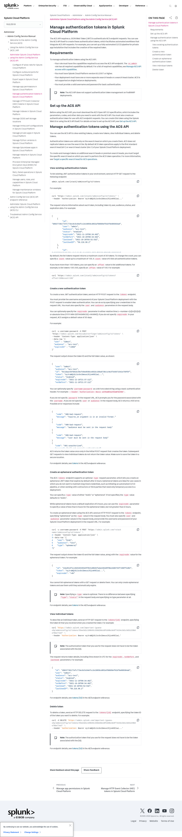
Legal (133, 821)
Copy (139, 182)
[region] (36, 829)
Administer (77, 16)
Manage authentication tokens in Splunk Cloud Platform (163, 24)
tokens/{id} (77, 698)
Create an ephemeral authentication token (162, 60)
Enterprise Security (49, 6)
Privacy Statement (11, 832)
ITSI (66, 6)
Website (154, 821)
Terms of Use (167, 821)
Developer (125, 6)
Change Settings (31, 832)
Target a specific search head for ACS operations (75, 160)
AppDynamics (107, 6)
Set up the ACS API (128, 122)
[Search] (170, 6)
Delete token (158, 70)
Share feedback (91, 770)
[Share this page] (170, 17)
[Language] (176, 6)
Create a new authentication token (161, 53)
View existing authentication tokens (165, 46)
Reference (141, 6)
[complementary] (170, 17)
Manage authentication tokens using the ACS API (164, 39)
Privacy (143, 821)
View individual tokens (162, 66)
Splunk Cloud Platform (60, 16)
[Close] (70, 825)
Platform (29, 6)
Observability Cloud (84, 6)
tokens (75, 464)
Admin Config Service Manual (98, 16)
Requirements (156, 30)
